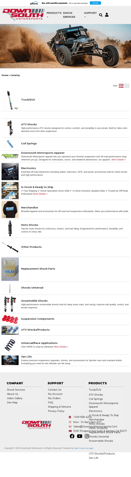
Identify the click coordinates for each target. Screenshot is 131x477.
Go (111, 76)
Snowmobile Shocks (34, 312)
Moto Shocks (29, 236)
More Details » (119, 171)
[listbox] (20, 76)
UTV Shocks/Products (35, 341)
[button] (43, 13)
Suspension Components (37, 330)
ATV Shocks (29, 136)
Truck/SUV (28, 111)
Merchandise (29, 219)
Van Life (26, 368)
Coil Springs (29, 155)
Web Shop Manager (83, 460)
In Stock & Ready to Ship (37, 198)
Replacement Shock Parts (38, 280)
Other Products (31, 258)
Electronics (28, 179)
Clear (121, 76)
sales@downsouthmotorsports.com (95, 438)
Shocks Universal (32, 299)
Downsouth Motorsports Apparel (42, 164)
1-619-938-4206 (83, 428)
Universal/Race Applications (39, 354)
